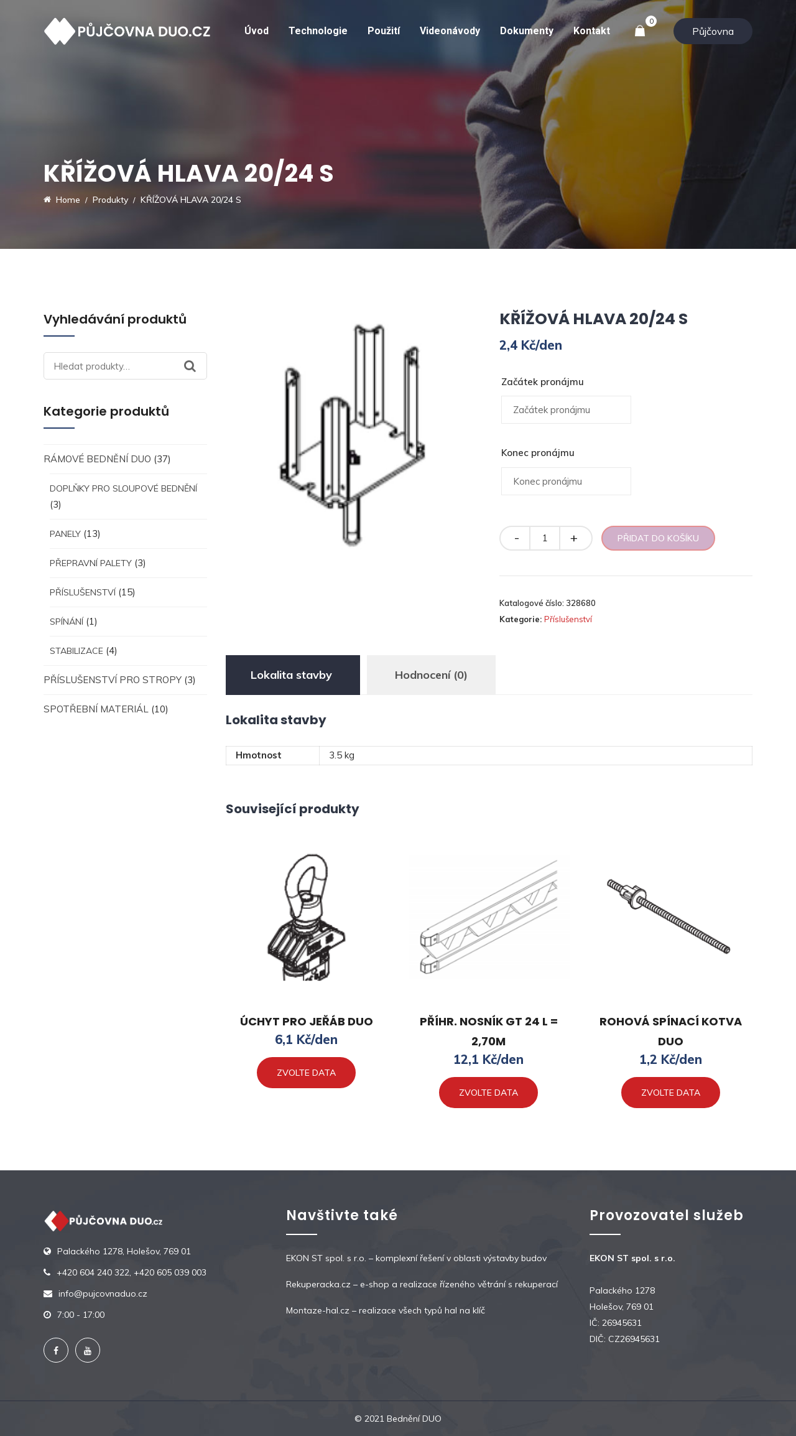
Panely (65, 533)
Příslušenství (83, 592)
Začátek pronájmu (542, 382)
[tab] (291, 675)
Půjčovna (713, 31)
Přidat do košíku (658, 538)
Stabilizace (76, 650)
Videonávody (450, 31)
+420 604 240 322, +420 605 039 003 (131, 1272)
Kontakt (591, 31)
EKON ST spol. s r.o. (326, 1258)
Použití (384, 31)
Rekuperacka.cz (318, 1284)
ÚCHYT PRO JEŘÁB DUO (306, 1021)
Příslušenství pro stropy (113, 680)
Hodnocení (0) (431, 675)
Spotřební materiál (96, 709)
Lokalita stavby (291, 675)
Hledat (196, 366)
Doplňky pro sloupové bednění (123, 488)
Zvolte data (306, 1072)
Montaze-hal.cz (317, 1310)
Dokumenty (526, 31)
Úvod (256, 31)
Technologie (318, 31)
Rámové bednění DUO (97, 459)
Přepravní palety (91, 563)
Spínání (66, 621)
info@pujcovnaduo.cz (102, 1293)
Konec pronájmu (538, 453)
